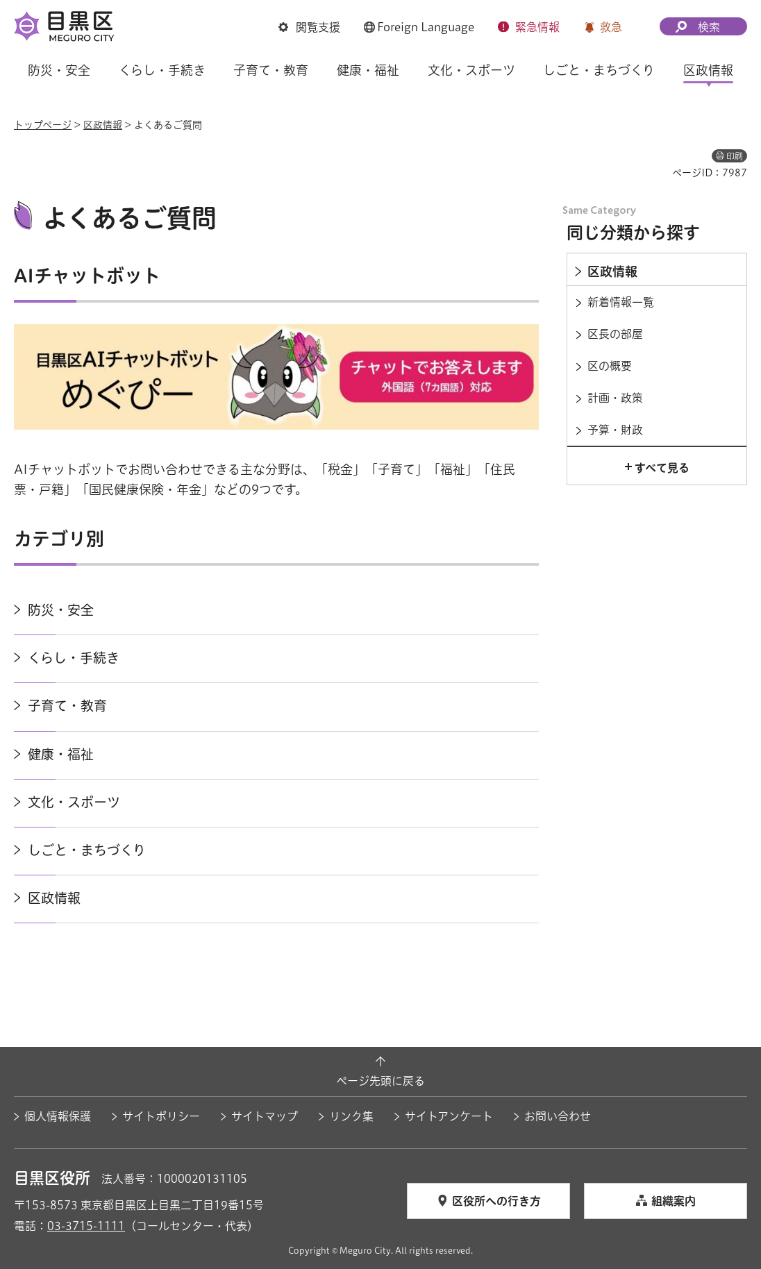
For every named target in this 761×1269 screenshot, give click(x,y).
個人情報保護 (57, 1116)
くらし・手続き (73, 657)
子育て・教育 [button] (270, 70)
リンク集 (351, 1116)
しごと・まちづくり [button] (599, 70)
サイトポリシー (161, 1116)
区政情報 (102, 125)
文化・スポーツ (74, 802)
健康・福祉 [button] (368, 70)
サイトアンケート (449, 1116)
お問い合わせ (557, 1116)
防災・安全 (61, 609)
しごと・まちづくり (87, 850)
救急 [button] (611, 27)
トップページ (43, 125)
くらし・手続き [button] (162, 70)
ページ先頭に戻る (380, 1080)
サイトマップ (264, 1116)
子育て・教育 (67, 705)
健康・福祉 (61, 754)
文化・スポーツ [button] (471, 70)
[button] (309, 27)
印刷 (734, 156)
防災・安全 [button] (59, 70)
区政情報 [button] (708, 70)
